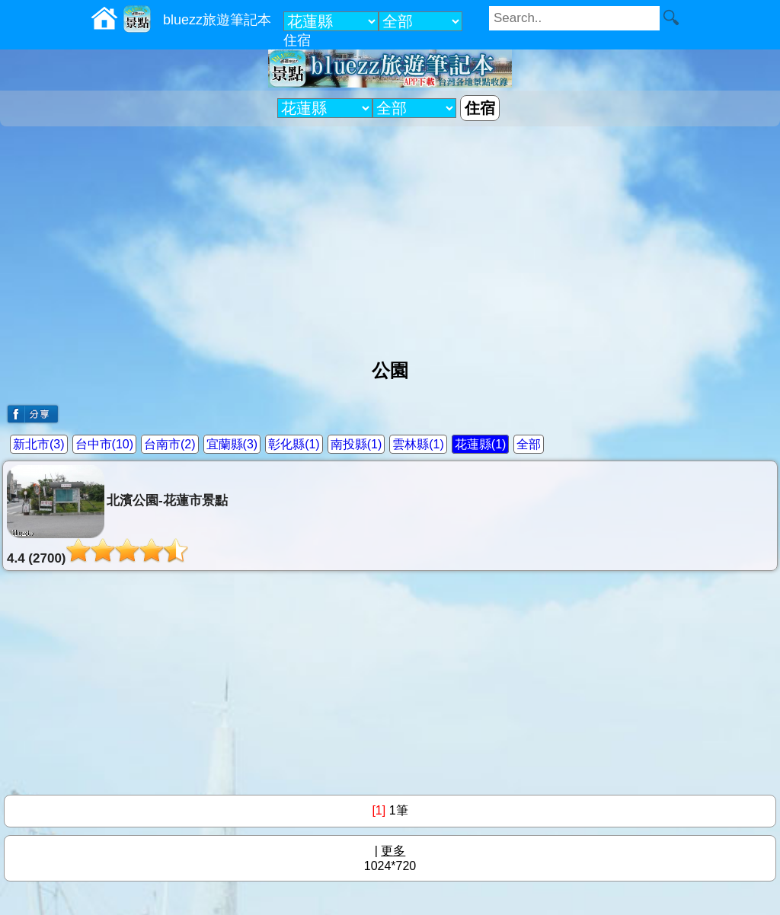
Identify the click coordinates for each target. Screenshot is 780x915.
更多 (393, 850)
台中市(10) (104, 444)
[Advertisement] (390, 236)
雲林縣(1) (418, 444)
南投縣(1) (356, 444)
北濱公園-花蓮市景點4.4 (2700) (117, 515)
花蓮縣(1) (481, 444)
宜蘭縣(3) (232, 444)
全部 (528, 444)
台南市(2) (170, 444)
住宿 (297, 40)
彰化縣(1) (294, 444)
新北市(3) (39, 444)
